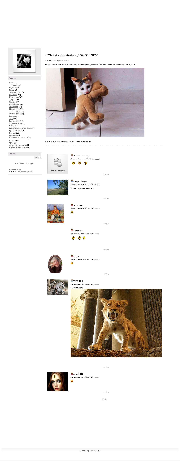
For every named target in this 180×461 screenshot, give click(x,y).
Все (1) (38, 157)
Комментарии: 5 (26, 171)
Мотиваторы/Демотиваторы (20, 128)
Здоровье (13, 100)
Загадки (12, 102)
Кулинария (13, 135)
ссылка (97, 159)
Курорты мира (14, 131)
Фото (11, 83)
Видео (11, 88)
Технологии (13, 107)
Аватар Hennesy (24, 60)
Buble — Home (15, 169)
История (12, 140)
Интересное (14, 97)
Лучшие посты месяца (18, 145)
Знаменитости (14, 114)
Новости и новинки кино (18, 138)
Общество (13, 95)
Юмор (11, 90)
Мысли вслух (14, 109)
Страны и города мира (18, 147)
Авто (11, 119)
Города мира (14, 104)
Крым (11, 143)
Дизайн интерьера (16, 123)
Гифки (11, 126)
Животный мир (15, 92)
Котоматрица (14, 121)
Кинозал (12, 116)
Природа (14, 85)
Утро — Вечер (14, 112)
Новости (12, 133)
